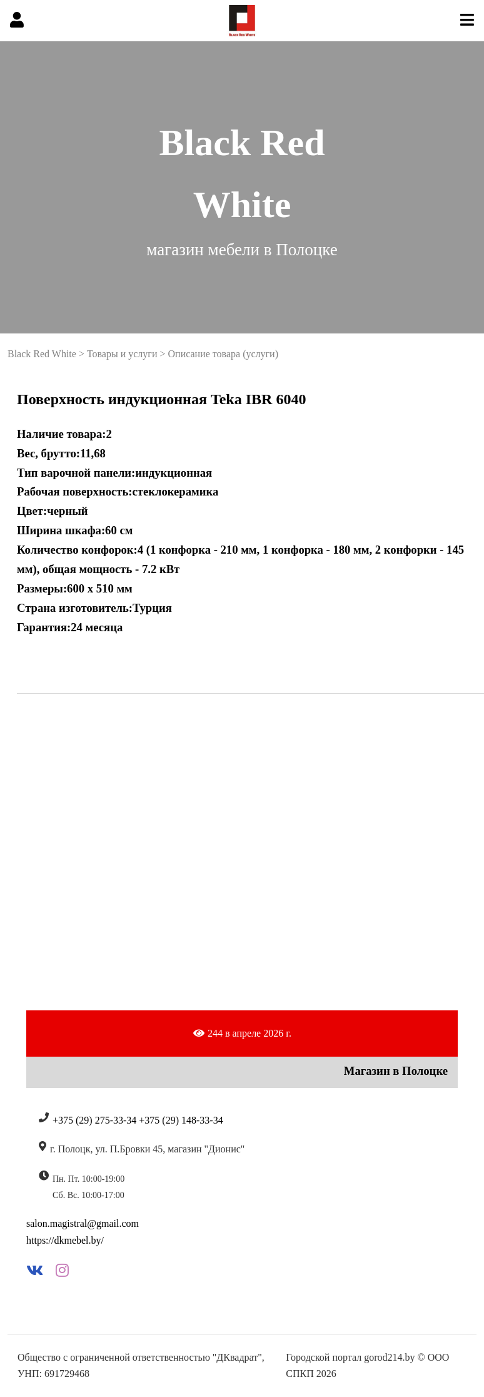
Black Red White (42, 353)
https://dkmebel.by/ (65, 1240)
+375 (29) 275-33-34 (94, 1120)
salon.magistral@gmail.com (82, 1223)
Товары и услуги (122, 353)
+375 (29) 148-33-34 (181, 1120)
